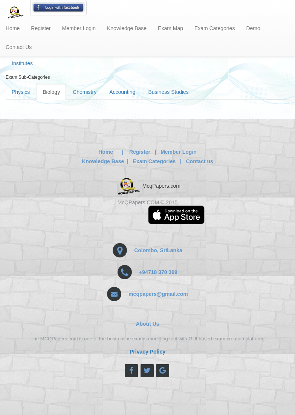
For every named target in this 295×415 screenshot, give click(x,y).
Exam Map (170, 28)
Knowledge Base (127, 28)
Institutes (22, 63)
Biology (51, 92)
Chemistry (84, 92)
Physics (21, 92)
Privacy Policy (147, 352)
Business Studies (168, 92)
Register (40, 28)
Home (13, 28)
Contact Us (19, 47)
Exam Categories (214, 28)
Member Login (79, 28)
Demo (253, 28)
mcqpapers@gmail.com (158, 294)
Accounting (122, 92)
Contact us (199, 161)
